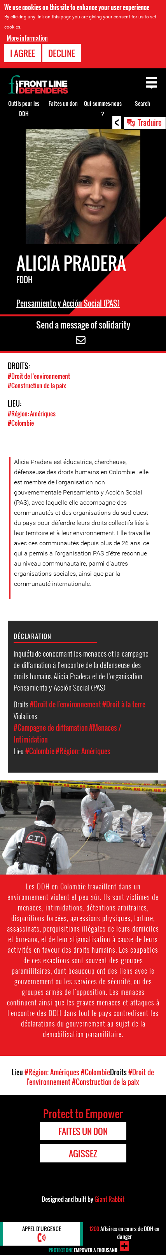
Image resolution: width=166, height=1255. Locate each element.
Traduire (150, 122)
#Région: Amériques (32, 413)
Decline (61, 53)
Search (142, 103)
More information (27, 38)
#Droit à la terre (123, 704)
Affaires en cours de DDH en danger (124, 1233)
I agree (22, 53)
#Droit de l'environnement (39, 376)
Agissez (83, 1153)
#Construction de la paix (37, 385)
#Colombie (21, 423)
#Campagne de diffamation (51, 728)
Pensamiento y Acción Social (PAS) (68, 303)
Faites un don (63, 103)
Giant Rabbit (109, 1199)
